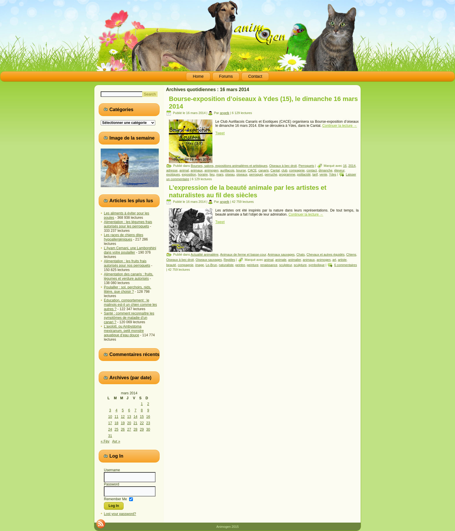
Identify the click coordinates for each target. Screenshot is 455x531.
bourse (241, 170)
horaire (203, 174)
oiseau (229, 174)
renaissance (268, 265)
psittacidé (303, 174)
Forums (226, 76)
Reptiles (229, 259)
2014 (352, 165)
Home (198, 76)
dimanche (326, 170)
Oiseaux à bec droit (283, 165)
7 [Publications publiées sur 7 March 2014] (135, 410)
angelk (224, 113)
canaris (263, 170)
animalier (294, 259)
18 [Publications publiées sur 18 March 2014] (116, 423)
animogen (212, 170)
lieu (212, 174)
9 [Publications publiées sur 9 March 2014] (148, 410)
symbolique (316, 265)
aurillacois (227, 170)
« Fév (105, 441)
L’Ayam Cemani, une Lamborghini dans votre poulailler (130, 250)
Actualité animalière (205, 254)
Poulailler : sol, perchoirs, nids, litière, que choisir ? (127, 289)
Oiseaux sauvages (209, 259)
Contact (255, 76)
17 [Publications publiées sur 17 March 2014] (110, 423)
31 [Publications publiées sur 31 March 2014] (110, 436)
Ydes (332, 174)
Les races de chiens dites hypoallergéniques (123, 237)
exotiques (173, 174)
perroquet (256, 174)
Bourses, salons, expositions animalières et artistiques (229, 165)
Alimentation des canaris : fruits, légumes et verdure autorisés (128, 276)
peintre (240, 265)
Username (112, 470)
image (199, 265)
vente (323, 174)
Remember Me (115, 499)
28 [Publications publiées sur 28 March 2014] (135, 429)
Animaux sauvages (281, 254)
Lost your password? (120, 514)
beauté (171, 265)
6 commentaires (345, 265)
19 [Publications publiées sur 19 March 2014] (122, 423)
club (284, 170)
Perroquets (306, 165)
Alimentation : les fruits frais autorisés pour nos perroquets (127, 263)
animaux (197, 170)
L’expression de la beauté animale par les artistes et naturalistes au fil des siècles (247, 191)
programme (287, 174)
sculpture (300, 265)
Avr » (116, 441)
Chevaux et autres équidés (325, 254)
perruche (271, 174)
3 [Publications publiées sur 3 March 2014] (110, 410)
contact (311, 170)
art (334, 259)
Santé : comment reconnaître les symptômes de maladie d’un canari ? (129, 317)
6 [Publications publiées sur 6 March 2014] (129, 410)
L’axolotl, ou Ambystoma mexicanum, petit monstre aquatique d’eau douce (124, 330)
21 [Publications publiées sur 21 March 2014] (135, 423)
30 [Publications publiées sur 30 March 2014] (148, 429)
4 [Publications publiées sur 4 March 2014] (116, 410)
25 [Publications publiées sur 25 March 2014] (116, 429)
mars (219, 174)
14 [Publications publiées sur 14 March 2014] (135, 417)
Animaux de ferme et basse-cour (243, 254)
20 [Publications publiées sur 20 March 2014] (129, 423)
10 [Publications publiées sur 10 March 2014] (110, 417)
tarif (314, 174)
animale (280, 259)
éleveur (339, 170)
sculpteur (285, 265)
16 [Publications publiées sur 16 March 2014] (148, 417)
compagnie (297, 170)
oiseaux (242, 174)
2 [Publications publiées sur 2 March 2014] (148, 404)
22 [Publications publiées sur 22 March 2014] (142, 423)
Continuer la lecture (339, 126)
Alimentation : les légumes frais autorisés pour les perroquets (128, 224)
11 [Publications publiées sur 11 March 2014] (116, 417)
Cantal (275, 170)
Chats (300, 254)
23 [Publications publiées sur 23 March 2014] (148, 423)
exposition (189, 174)
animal (184, 170)
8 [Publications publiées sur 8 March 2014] (142, 410)
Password (111, 484)
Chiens (351, 254)
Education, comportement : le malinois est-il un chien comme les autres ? (130, 304)
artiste (342, 259)
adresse (172, 170)
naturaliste (226, 265)
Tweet (220, 133)
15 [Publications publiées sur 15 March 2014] (142, 417)
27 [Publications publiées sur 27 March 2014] (129, 429)
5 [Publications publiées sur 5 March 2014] (123, 410)
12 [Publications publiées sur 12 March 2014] (122, 417)
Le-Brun (211, 265)
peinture (253, 265)
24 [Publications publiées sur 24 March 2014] (110, 429)
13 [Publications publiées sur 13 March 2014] (129, 417)
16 (344, 165)
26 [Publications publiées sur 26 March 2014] (122, 429)
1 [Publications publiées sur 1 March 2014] (142, 404)
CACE (252, 170)
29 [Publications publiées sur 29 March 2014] (142, 429)
